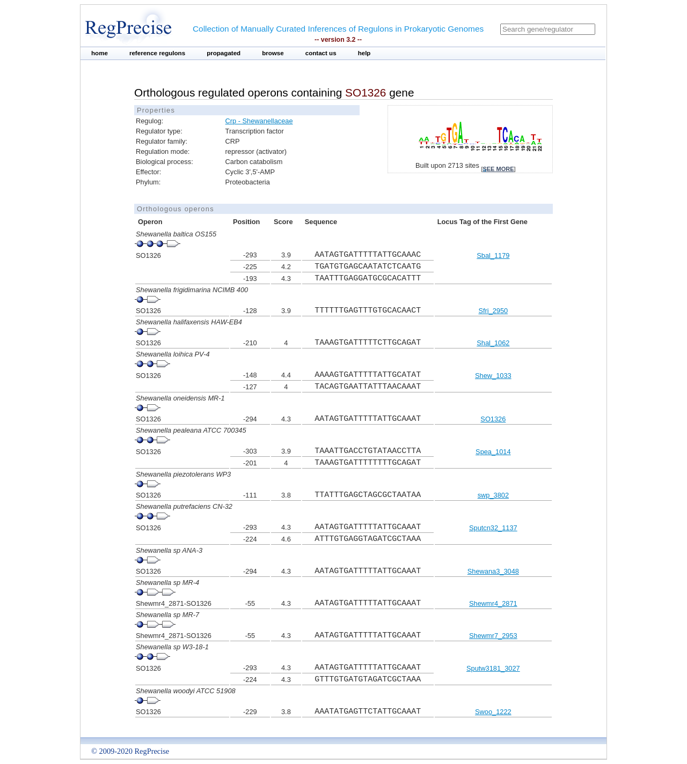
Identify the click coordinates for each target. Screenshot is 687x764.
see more (498, 169)
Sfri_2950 (493, 311)
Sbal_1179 (493, 255)
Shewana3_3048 (493, 571)
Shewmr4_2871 (493, 603)
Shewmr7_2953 (493, 636)
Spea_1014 (493, 452)
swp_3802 (493, 495)
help (364, 53)
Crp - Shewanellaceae (259, 121)
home (99, 53)
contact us (321, 53)
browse (273, 53)
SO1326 (493, 419)
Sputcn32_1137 (493, 528)
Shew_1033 (493, 376)
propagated (223, 53)
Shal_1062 (493, 343)
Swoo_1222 (493, 712)
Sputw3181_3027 (493, 668)
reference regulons (157, 53)
